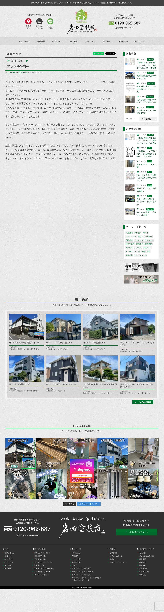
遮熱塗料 (129, 255)
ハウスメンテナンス (41, 575)
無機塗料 (139, 244)
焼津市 (145, 233)
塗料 (148, 251)
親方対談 (142, 575)
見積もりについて (116, 559)
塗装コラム (90, 41)
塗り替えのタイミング (42, 553)
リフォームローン (116, 556)
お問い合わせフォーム (138, 532)
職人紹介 (142, 562)
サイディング (131, 236)
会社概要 (142, 553)
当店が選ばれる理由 (146, 556)
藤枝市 (140, 236)
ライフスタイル (140, 255)
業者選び (148, 244)
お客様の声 (123, 41)
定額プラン (114, 553)
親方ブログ (23, 72)
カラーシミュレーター (42, 572)
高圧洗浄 (141, 251)
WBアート (147, 248)
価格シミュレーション (118, 562)
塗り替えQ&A (39, 565)
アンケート (149, 240)
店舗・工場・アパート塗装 (44, 568)
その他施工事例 (145, 402)
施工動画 (106, 41)
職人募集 (142, 565)
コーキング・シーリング (43, 562)
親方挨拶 (142, 559)
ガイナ (74, 565)
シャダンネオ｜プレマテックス (83, 572)
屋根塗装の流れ (40, 559)
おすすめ (129, 248)
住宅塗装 (148, 236)
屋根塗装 (137, 233)
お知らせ (8, 556)
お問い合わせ (9, 553)
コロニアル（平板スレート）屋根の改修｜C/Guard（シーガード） (86, 579)
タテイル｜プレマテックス (81, 568)
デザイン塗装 (77, 559)
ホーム (5, 549)
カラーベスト (131, 251)
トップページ (24, 41)
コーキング (138, 240)
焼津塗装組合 (144, 572)
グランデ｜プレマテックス (81, 575)
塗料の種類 (76, 553)
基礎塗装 (129, 240)
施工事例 (8, 565)
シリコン (137, 248)
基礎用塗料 (76, 562)
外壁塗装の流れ (40, 556)
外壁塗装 (129, 233)
